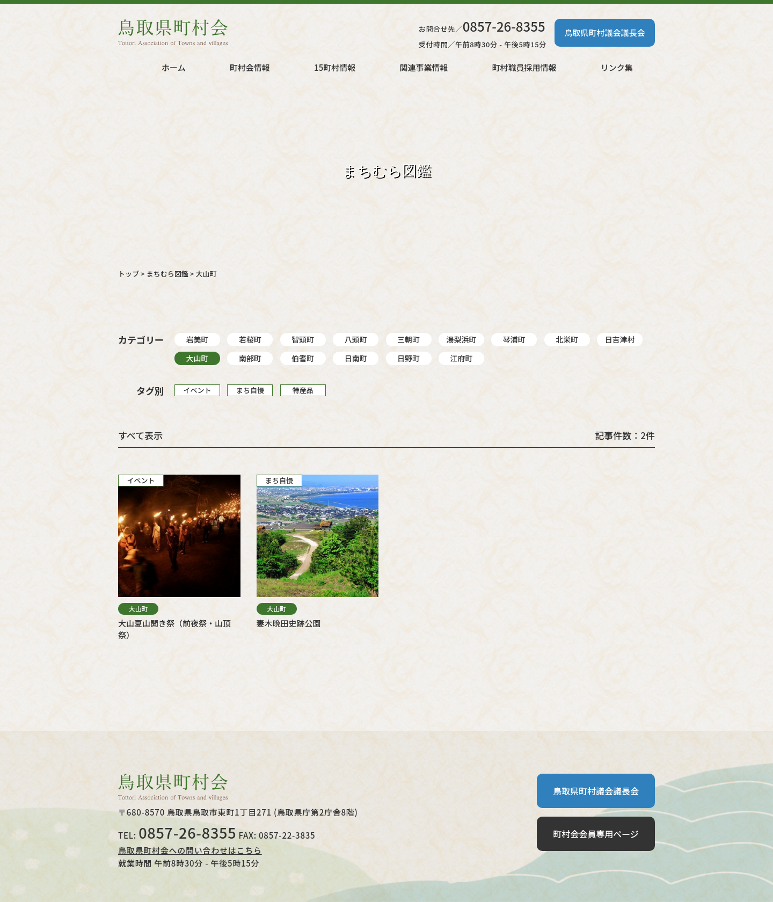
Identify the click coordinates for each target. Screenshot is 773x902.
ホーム (174, 67)
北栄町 (567, 339)
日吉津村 (620, 339)
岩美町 (197, 339)
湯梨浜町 (461, 339)
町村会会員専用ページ (596, 833)
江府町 (461, 358)
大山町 (197, 358)
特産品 (303, 390)
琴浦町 (514, 339)
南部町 (250, 358)
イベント (197, 390)
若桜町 (250, 339)
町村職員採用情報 (524, 67)
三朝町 (408, 339)
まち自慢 (250, 390)
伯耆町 (302, 358)
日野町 (408, 358)
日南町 (356, 358)
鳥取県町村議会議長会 (604, 32)
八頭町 (356, 339)
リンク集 (617, 67)
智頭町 (302, 339)
